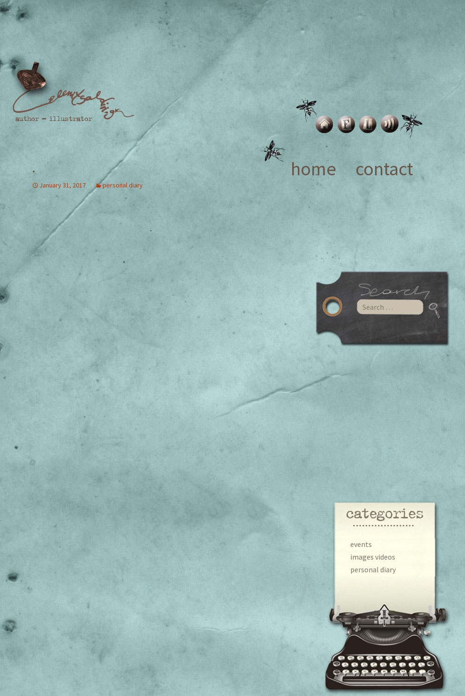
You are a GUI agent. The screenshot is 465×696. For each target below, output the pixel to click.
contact (384, 168)
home (313, 168)
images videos (372, 556)
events (361, 544)
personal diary (373, 569)
